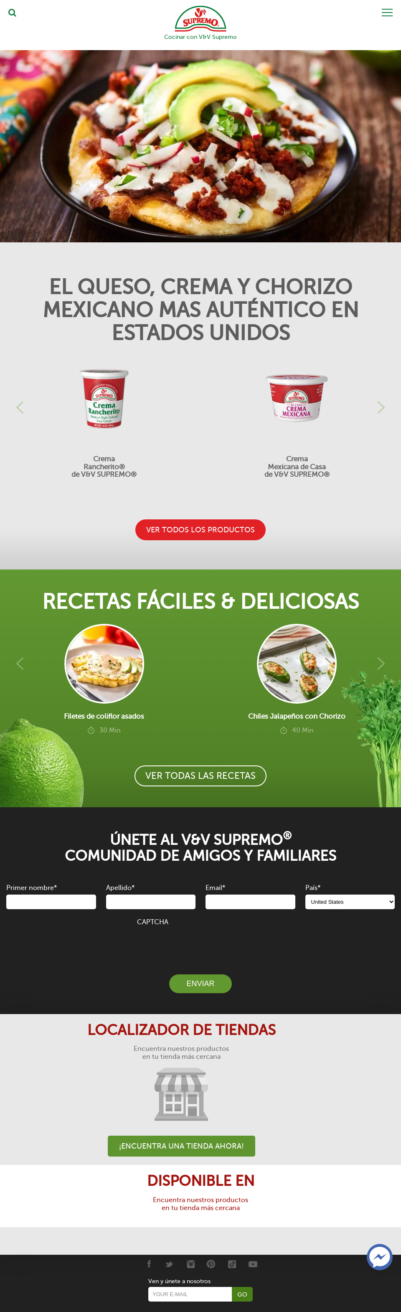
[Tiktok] (232, 1264)
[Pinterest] (211, 1264)
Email (215, 888)
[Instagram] (190, 1264)
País (312, 888)
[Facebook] (148, 1264)
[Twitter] (169, 1264)
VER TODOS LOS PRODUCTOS (200, 530)
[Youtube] (253, 1264)
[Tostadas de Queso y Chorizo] (200, 146)
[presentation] (200, 945)
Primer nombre (31, 888)
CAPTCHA (152, 922)
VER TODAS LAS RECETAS (200, 775)
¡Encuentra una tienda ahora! (181, 1146)
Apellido (120, 888)
